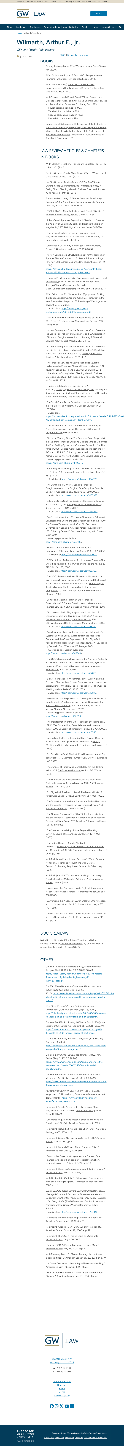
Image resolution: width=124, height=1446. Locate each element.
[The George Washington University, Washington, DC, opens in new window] (25, 1435)
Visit (61, 1)
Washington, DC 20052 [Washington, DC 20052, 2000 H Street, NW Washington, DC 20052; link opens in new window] (62, 1362)
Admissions (35, 27)
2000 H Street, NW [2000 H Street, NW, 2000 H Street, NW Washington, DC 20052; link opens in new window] (62, 1359)
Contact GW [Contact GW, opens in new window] (49, 1437)
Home (19, 33)
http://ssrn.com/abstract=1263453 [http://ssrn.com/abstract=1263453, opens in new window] (79, 512)
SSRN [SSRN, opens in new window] (63, 55)
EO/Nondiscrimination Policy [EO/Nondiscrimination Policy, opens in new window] (78, 1433)
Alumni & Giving (70, 27)
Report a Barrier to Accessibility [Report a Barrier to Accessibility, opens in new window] (95, 1437)
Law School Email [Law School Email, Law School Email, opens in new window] (89, 1)
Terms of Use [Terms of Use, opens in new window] (69, 1437)
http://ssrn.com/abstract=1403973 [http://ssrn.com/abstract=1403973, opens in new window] (79, 495)
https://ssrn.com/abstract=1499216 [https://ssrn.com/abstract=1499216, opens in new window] (64, 463)
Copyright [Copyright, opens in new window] (79, 1437)
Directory (68, 1)
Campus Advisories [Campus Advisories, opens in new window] (59, 1433)
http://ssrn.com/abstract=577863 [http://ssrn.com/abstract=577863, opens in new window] (78, 673)
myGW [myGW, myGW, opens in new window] (77, 1)
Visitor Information (62, 1381)
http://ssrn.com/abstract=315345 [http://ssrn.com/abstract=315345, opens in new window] (78, 732)
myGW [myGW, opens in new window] (62, 1392)
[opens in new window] (52, 1408)
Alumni (53, 1)
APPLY (99, 14)
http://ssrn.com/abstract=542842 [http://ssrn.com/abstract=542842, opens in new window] (78, 693)
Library (95, 27)
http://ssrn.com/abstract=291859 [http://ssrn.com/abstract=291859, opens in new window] (63, 716)
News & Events (108, 27)
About (10, 27)
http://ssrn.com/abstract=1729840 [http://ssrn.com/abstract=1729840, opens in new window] (79, 1212)
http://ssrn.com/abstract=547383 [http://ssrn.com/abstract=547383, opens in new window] (63, 653)
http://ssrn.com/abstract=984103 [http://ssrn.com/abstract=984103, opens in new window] (79, 555)
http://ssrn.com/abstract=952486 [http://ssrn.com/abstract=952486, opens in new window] (63, 542)
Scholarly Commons (77, 55)
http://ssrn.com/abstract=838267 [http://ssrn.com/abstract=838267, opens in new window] (78, 626)
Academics (21, 27)
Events (62, 1389)
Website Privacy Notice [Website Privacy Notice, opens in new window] (98, 1433)
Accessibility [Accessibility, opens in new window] (59, 1437)
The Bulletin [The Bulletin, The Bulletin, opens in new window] (102, 1)
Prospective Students (25, 1)
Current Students (42, 1)
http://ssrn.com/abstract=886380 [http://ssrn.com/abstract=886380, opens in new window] (78, 571)
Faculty (85, 27)
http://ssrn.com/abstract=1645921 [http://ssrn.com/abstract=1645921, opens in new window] (79, 479)
